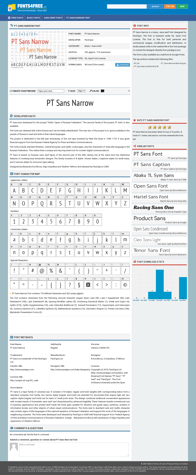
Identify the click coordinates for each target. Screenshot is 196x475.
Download (123, 65)
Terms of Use (159, 464)
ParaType (89, 40)
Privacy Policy (173, 464)
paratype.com (173, 50)
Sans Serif (97, 46)
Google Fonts (178, 54)
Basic (87, 46)
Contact (184, 464)
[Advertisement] (69, 78)
